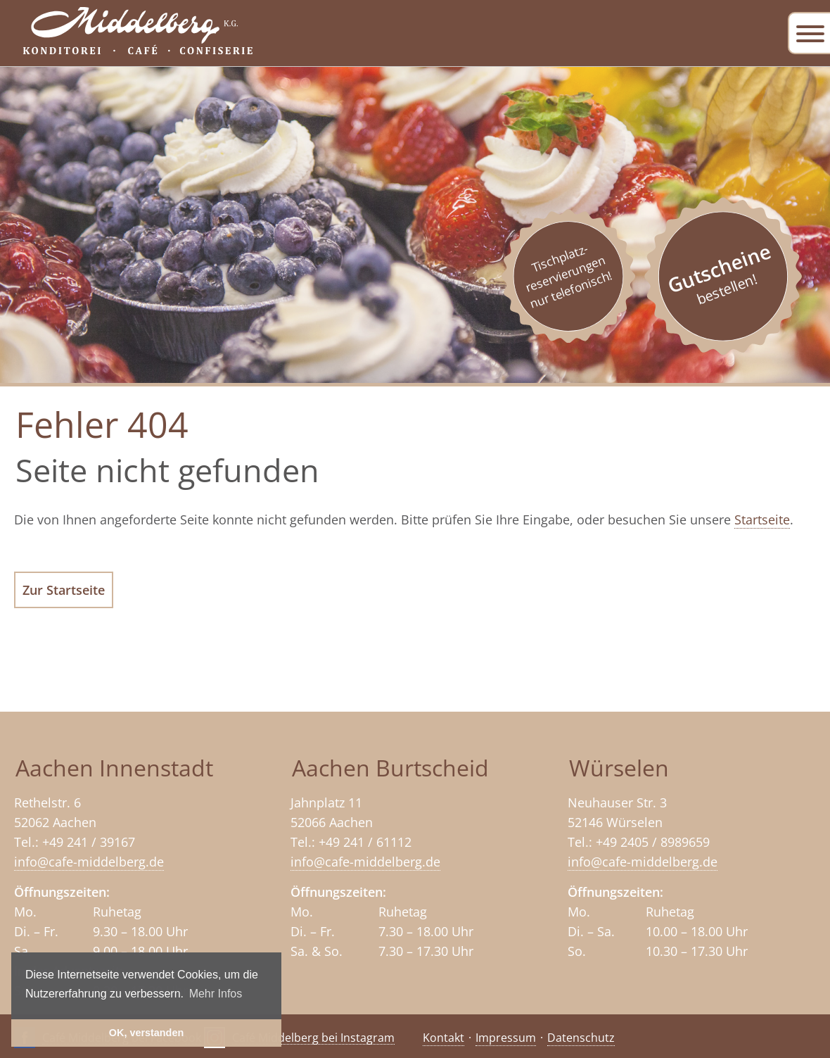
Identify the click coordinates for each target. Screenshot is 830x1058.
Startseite (762, 519)
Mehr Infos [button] (216, 994)
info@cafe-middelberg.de (89, 861)
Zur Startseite (64, 589)
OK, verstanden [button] (146, 1032)
